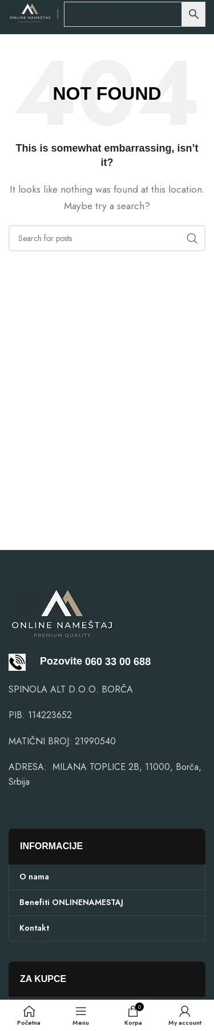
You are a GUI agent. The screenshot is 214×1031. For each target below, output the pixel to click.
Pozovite (45, 661)
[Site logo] (30, 13)
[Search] (107, 238)
